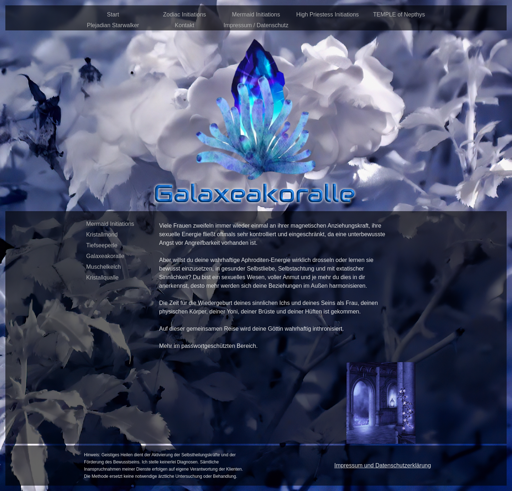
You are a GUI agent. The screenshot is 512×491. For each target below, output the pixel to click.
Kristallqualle (102, 277)
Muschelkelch (103, 267)
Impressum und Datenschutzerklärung (382, 465)
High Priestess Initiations (327, 14)
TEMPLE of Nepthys (399, 14)
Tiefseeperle (101, 245)
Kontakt (184, 25)
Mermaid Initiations (256, 14)
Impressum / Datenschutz (255, 25)
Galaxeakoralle (105, 256)
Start (113, 14)
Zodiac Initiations (184, 14)
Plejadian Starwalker (113, 25)
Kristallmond (102, 235)
